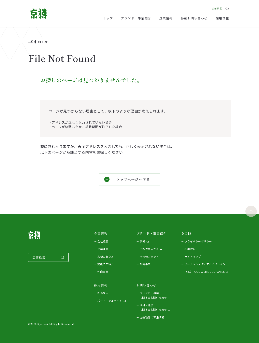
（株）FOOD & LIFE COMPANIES (205, 272)
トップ (108, 18)
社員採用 (102, 293)
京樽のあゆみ (105, 257)
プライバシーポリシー (198, 241)
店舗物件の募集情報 (152, 317)
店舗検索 (215, 7)
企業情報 (166, 18)
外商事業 (102, 272)
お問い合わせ (146, 285)
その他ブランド (149, 257)
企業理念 (102, 249)
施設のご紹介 (105, 264)
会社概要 (102, 241)
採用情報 (222, 18)
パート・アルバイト (109, 301)
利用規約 (190, 249)
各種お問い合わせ (194, 18)
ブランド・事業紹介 (136, 18)
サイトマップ (193, 257)
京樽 (142, 241)
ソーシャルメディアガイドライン (205, 264)
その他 (186, 233)
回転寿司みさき (149, 249)
